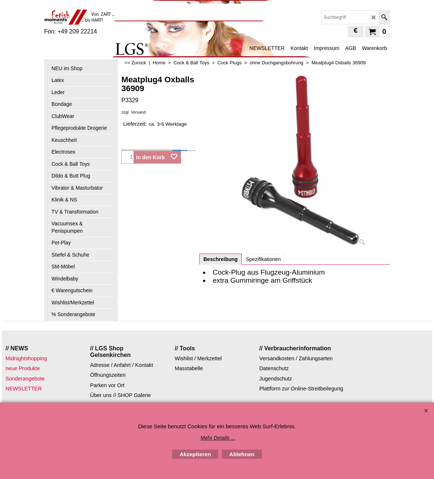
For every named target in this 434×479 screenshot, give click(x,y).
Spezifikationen (263, 259)
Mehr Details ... (217, 438)
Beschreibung (220, 259)
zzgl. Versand (133, 112)
